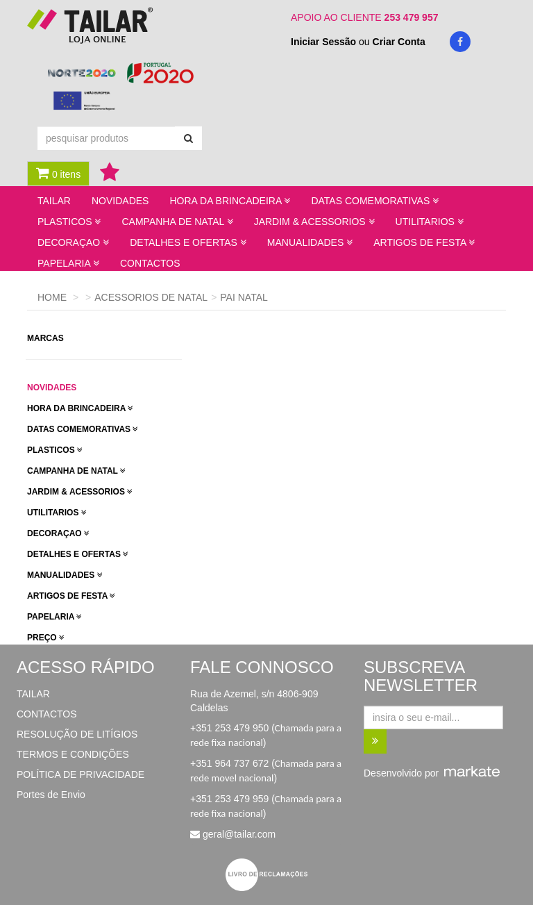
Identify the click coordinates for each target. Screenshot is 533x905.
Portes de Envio (51, 794)
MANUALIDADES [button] (310, 242)
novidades (51, 387)
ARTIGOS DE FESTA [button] (424, 242)
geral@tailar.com (239, 834)
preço (46, 637)
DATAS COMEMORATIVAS (82, 429)
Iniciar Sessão (323, 41)
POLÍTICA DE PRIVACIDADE (80, 774)
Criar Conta (399, 41)
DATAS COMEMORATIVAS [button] (375, 200)
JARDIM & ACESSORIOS (80, 492)
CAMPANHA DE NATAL (76, 471)
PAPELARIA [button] (68, 263)
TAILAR (54, 200)
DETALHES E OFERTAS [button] (188, 242)
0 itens (58, 173)
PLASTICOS (55, 450)
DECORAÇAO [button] (73, 242)
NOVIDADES (120, 200)
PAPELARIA (54, 617)
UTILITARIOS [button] (430, 221)
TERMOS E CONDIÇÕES (73, 754)
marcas (46, 338)
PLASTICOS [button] (69, 221)
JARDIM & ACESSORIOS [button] (314, 221)
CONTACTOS (150, 263)
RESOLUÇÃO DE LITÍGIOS (77, 734)
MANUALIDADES (65, 575)
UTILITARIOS (57, 512)
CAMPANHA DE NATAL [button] (176, 221)
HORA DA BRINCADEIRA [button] (229, 200)
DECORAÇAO (58, 533)
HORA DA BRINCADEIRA (80, 408)
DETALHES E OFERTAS (77, 554)
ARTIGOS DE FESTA (71, 596)
